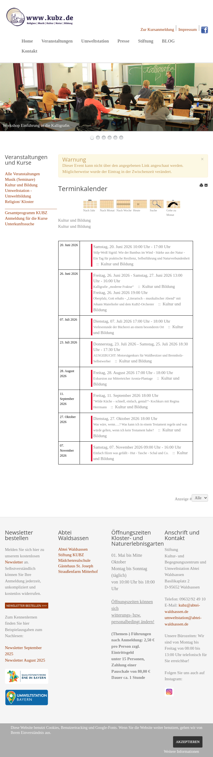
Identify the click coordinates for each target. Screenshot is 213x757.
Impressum (187, 29)
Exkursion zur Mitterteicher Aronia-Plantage (123, 378)
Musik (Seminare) (20, 179)
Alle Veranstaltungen (22, 174)
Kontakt (29, 51)
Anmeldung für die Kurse (26, 218)
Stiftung (145, 41)
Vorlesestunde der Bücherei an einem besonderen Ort (129, 327)
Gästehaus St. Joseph (75, 566)
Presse (123, 41)
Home (27, 41)
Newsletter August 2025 (25, 660)
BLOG (168, 41)
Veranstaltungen (57, 41)
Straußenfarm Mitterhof (78, 571)
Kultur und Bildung (21, 185)
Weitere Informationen (181, 751)
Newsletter (14, 562)
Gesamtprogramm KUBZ (26, 213)
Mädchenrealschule (74, 560)
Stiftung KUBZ (71, 555)
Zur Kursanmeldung (157, 29)
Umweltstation (95, 41)
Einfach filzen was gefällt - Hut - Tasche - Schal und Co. (131, 453)
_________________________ (31, 207)
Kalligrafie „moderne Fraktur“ (113, 287)
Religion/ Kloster (19, 201)
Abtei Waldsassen (73, 549)
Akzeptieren (187, 742)
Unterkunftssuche (19, 224)
